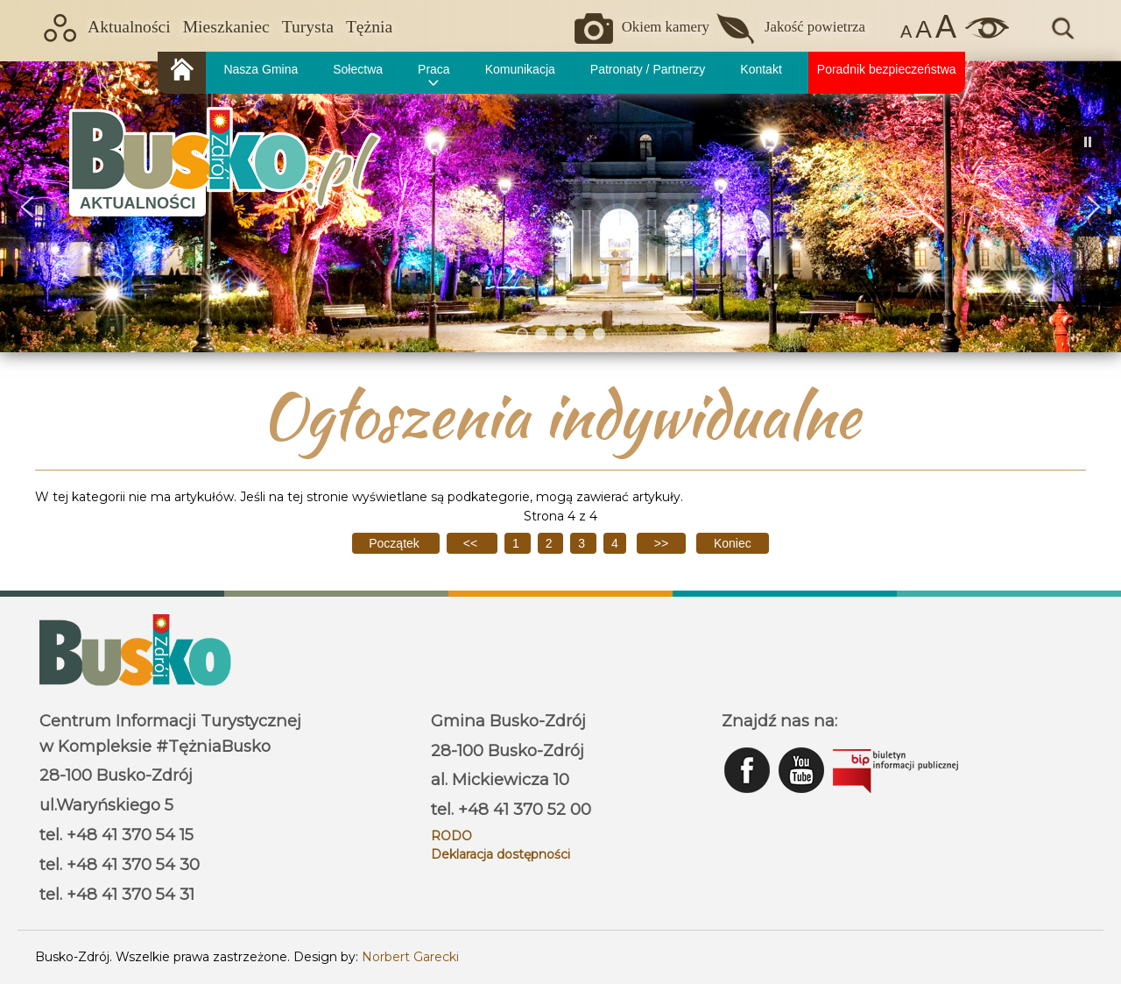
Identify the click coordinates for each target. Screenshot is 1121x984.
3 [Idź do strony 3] (583, 543)
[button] (27, 207)
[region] (560, 206)
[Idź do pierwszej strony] (395, 543)
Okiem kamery (665, 26)
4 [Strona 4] (614, 543)
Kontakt (760, 69)
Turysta (308, 27)
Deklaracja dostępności (500, 854)
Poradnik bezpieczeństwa (886, 69)
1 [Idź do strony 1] (517, 543)
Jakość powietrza (815, 26)
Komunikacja (520, 69)
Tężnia (369, 27)
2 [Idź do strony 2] (551, 543)
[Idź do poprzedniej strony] (472, 543)
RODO (451, 836)
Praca (434, 69)
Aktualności (129, 27)
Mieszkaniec (226, 27)
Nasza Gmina (260, 69)
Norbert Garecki (410, 957)
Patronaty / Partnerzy (648, 69)
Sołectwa (358, 69)
